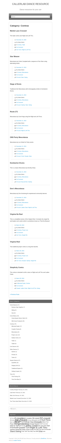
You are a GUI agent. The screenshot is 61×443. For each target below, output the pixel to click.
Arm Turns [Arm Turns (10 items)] (46, 420)
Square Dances (14, 360)
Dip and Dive (24, 181)
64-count (18, 77)
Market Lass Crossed (18, 31)
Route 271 (14, 112)
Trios (11, 374)
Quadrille (14, 362)
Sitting (13, 310)
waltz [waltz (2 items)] (44, 431)
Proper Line (25, 230)
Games (13, 351)
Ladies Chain (24, 207)
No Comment (19, 47)
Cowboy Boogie (14, 389)
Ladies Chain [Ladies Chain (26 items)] (31, 425)
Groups (13, 354)
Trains (13, 357)
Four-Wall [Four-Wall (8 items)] (13, 424)
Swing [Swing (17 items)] (18, 431)
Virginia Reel (15, 242)
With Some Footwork (17, 321)
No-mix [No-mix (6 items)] (40, 426)
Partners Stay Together (17, 307)
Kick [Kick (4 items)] (20, 425)
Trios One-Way (15, 379)
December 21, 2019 (21, 67)
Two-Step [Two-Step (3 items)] (30, 431)
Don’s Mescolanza (17, 188)
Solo (13, 313)
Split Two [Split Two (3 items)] (38, 429)
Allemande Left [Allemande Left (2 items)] (35, 420)
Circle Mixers (13, 315)
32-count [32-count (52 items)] (45, 418)
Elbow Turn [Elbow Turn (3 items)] (45, 422)
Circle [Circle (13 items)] (26, 422)
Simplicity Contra (17, 267)
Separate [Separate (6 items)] (18, 429)
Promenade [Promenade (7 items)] (14, 427)
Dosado (27, 156)
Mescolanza (25, 72)
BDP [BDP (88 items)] (17, 422)
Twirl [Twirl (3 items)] (26, 431)
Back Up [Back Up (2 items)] (12, 422)
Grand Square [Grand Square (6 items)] (35, 424)
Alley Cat (12, 395)
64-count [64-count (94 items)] (21, 420)
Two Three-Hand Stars (15, 401)
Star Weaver (14, 56)
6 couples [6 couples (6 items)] (28, 418)
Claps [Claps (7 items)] (32, 422)
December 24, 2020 (21, 39)
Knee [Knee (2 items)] (23, 425)
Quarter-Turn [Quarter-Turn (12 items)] (24, 427)
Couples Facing (15, 329)
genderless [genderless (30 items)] (23, 424)
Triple (23, 44)
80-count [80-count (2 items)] (29, 420)
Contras (20, 44)
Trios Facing (15, 376)
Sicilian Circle (15, 337)
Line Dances (13, 346)
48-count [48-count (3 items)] (12, 420)
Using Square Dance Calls (18, 318)
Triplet (13, 343)
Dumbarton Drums (17, 163)
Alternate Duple (21, 283)
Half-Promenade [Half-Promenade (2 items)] (44, 423)
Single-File (24, 235)
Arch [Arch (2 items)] (40, 420)
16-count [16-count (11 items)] (36, 418)
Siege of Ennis (15, 84)
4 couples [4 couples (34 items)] (19, 418)
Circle (22, 156)
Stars (22, 77)
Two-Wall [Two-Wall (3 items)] (35, 431)
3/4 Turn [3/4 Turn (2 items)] (12, 418)
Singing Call (15, 365)
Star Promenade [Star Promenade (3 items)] (46, 429)
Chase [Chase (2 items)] (22, 422)
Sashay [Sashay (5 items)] (12, 429)
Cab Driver (12, 392)
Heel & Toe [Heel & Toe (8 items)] (14, 426)
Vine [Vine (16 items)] (40, 431)
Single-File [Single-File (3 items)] (33, 429)
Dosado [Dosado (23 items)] (38, 422)
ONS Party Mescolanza (19, 137)
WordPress (43, 438)
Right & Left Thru (26, 49)
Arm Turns (19, 49)
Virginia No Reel (16, 214)
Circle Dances (13, 305)
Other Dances (13, 349)
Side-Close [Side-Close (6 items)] (26, 429)
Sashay (23, 105)
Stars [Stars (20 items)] (12, 431)
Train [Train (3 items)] (22, 431)
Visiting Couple (15, 371)
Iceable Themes (17, 440)
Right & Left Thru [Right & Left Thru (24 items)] (38, 427)
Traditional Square (16, 368)
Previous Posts (15, 294)
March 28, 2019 (20, 225)
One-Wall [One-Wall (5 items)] (46, 426)
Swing (26, 77)
